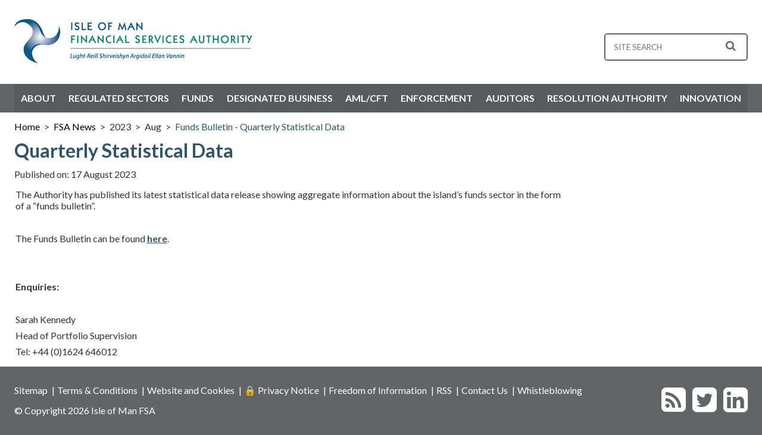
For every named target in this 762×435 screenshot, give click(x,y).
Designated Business (280, 98)
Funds (198, 98)
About (38, 98)
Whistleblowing (549, 390)
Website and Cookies (191, 390)
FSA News (75, 126)
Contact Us (484, 390)
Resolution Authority (607, 98)
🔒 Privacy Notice (281, 390)
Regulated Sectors (118, 98)
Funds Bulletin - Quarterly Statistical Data (260, 126)
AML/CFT (366, 98)
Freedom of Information (378, 390)
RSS (444, 390)
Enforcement (437, 98)
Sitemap (31, 390)
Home (27, 126)
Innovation (710, 98)
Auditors (510, 98)
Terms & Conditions (97, 390)
